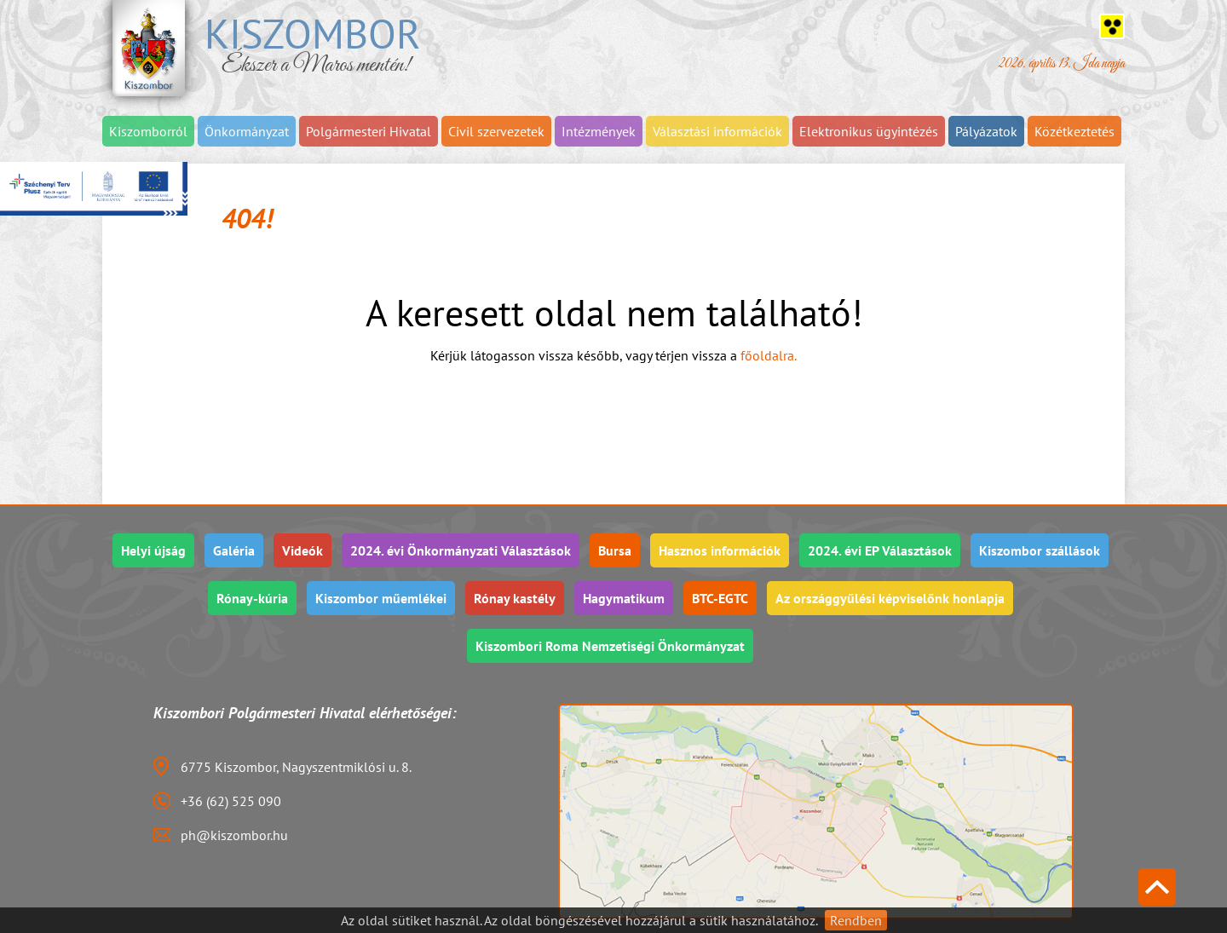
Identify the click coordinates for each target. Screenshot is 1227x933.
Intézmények (599, 131)
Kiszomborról (148, 131)
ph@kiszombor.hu (234, 835)
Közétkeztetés (1074, 131)
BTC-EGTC (720, 598)
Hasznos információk (720, 550)
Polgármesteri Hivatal (368, 131)
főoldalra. (768, 355)
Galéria (234, 550)
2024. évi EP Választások (880, 550)
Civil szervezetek (496, 131)
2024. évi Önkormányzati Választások (460, 550)
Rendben (856, 920)
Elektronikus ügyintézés (868, 131)
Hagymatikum (624, 598)
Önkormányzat (246, 131)
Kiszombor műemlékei (380, 598)
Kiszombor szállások (1039, 550)
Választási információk (717, 131)
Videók (302, 550)
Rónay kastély (515, 598)
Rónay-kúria (252, 598)
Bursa (614, 550)
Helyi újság (153, 550)
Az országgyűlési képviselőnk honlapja (890, 598)
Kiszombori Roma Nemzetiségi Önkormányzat (610, 645)
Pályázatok (986, 131)
